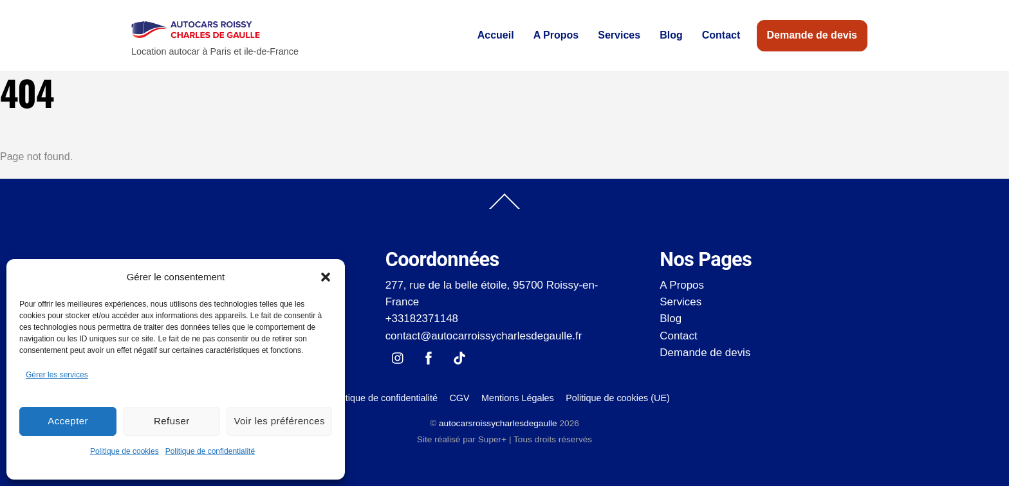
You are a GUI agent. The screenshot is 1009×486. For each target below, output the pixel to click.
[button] (325, 277)
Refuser (172, 420)
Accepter (68, 420)
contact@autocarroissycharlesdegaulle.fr (483, 336)
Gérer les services (57, 374)
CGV (459, 398)
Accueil (495, 35)
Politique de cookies (124, 451)
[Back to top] (504, 208)
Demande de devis (812, 35)
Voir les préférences (279, 420)
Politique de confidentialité (210, 451)
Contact (721, 35)
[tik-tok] (459, 357)
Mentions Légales (517, 398)
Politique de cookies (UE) (618, 398)
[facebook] (428, 357)
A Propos (556, 35)
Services (619, 35)
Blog (671, 35)
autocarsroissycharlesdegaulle (498, 423)
